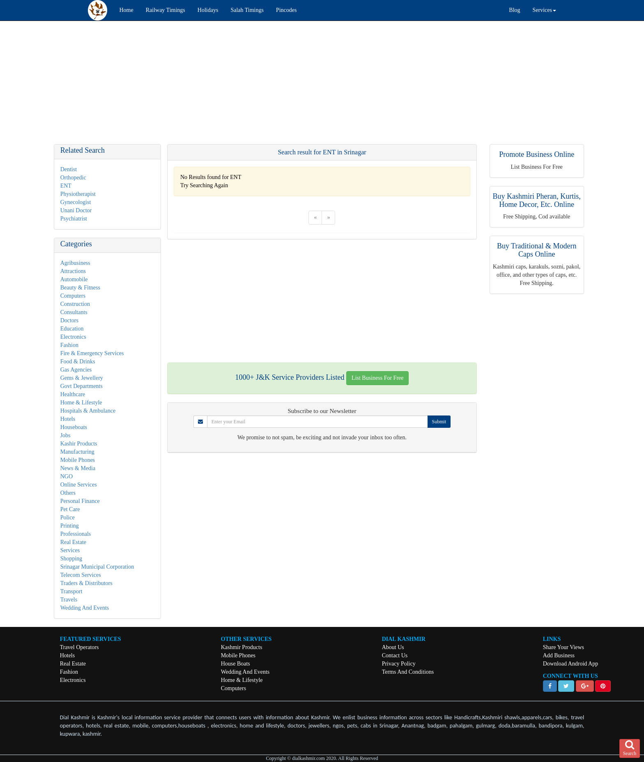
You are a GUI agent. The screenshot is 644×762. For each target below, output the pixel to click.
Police (67, 517)
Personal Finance (80, 501)
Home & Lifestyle (81, 402)
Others (68, 493)
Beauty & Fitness (80, 288)
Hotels (68, 419)
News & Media (78, 468)
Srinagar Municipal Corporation (97, 567)
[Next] (328, 218)
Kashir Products (78, 444)
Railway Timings (165, 10)
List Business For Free (377, 378)
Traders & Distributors (86, 583)
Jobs (65, 435)
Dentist (68, 169)
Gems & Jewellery (81, 378)
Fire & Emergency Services (92, 353)
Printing (69, 526)
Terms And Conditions (408, 672)
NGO (66, 476)
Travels (69, 600)
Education (72, 329)
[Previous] (315, 218)
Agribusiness (75, 263)
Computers (72, 296)
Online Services (78, 485)
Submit (439, 422)
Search (630, 748)
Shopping (71, 558)
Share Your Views (563, 647)
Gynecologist (75, 202)
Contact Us (395, 655)
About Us (393, 647)
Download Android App (570, 664)
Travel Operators (79, 647)
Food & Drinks (77, 361)
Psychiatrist (73, 219)
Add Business (559, 655)
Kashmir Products (241, 647)
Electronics (73, 337)
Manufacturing (77, 452)
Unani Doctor (76, 210)
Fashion (69, 345)
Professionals (75, 534)
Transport (71, 591)
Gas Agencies (76, 370)
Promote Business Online (536, 154)
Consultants (73, 312)
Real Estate (73, 542)
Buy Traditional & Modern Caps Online (537, 250)
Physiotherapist (78, 194)
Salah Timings (247, 10)
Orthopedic (73, 177)
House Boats (235, 664)
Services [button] (544, 10)
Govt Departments (81, 386)
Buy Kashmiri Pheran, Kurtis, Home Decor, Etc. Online (536, 200)
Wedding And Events (84, 608)
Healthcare (72, 394)
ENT (65, 186)
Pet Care (70, 509)
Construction (75, 304)
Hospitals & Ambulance (88, 411)
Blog (514, 10)
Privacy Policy (399, 664)
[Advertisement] (246, 86)
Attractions (73, 271)
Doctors (69, 320)
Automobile (74, 279)
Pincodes (286, 10)
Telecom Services (80, 575)
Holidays (208, 10)
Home (126, 10)
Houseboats (73, 427)
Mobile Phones (77, 460)
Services (70, 550)
